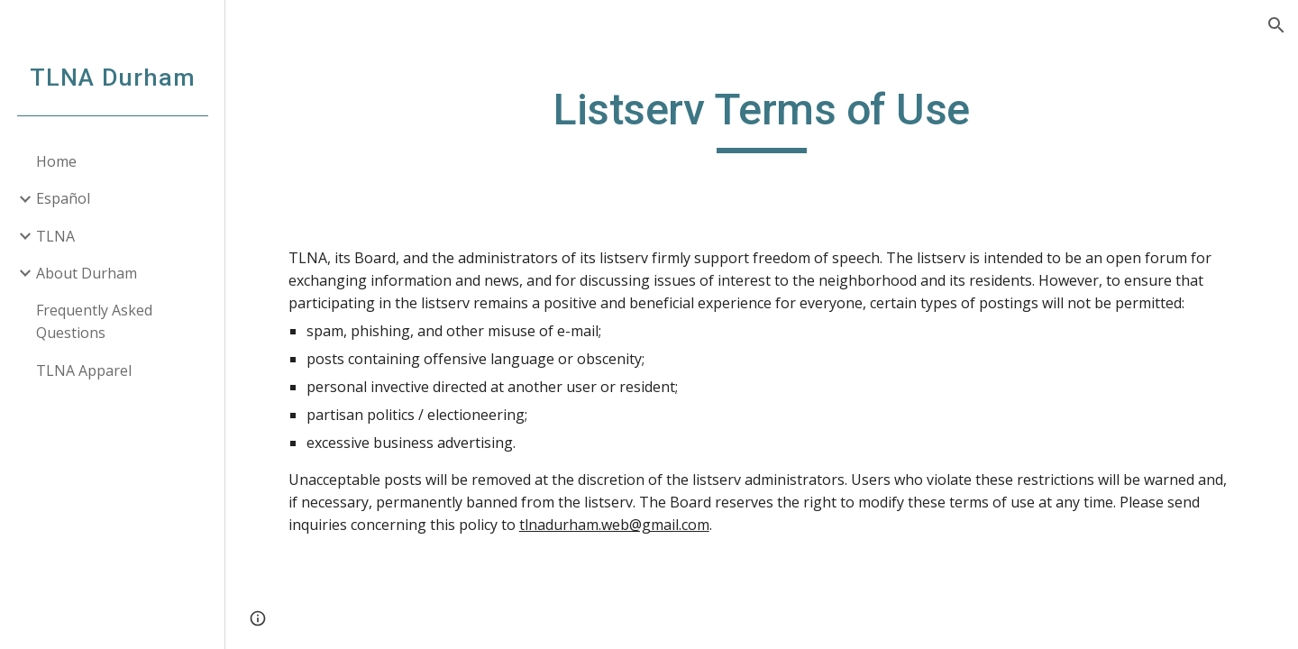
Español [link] (63, 198)
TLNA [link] (55, 236)
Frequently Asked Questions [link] (94, 321)
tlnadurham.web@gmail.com (614, 525)
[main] (762, 118)
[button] (1276, 25)
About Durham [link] (86, 273)
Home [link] (56, 161)
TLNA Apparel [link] (84, 370)
